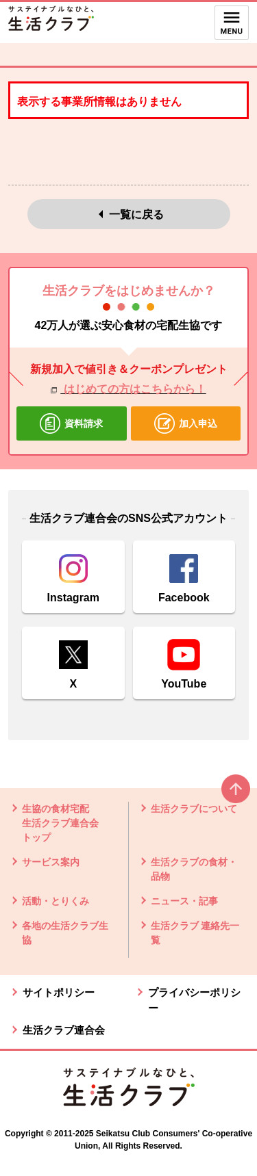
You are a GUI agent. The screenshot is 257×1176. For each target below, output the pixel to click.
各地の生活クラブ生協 (65, 932)
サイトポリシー (59, 992)
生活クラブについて (194, 808)
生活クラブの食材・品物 (194, 869)
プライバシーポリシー (194, 1000)
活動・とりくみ (55, 901)
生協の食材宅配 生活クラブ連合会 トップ (60, 823)
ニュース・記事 (184, 901)
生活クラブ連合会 (64, 1030)
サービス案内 (50, 862)
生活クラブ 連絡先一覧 (195, 932)
